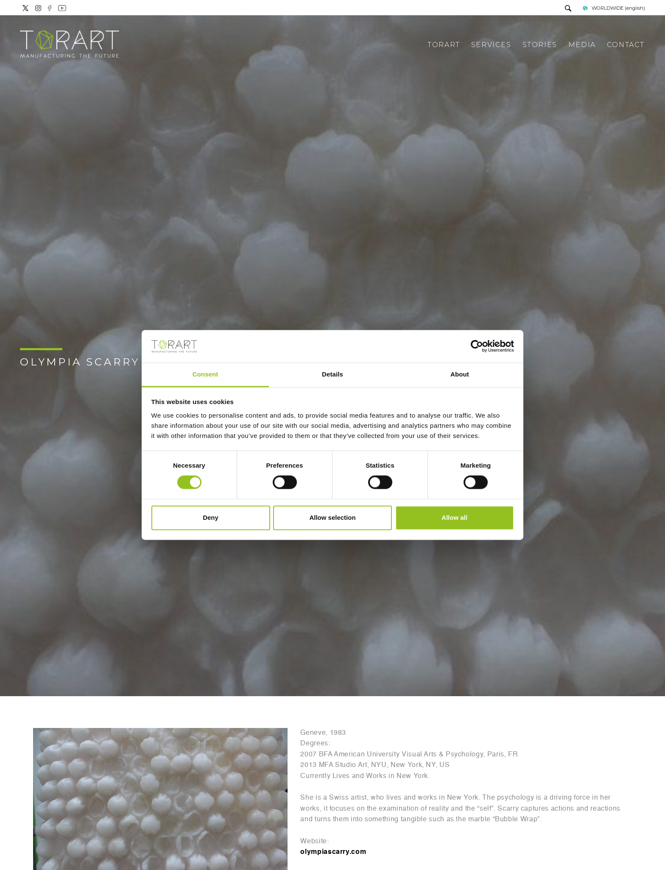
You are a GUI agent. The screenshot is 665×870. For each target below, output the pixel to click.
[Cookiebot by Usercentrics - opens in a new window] (477, 346)
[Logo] (69, 44)
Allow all (454, 517)
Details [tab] (332, 374)
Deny (210, 517)
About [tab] (459, 374)
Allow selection (332, 517)
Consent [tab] (205, 374)
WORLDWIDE (613, 8)
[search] (568, 9)
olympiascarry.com (333, 852)
